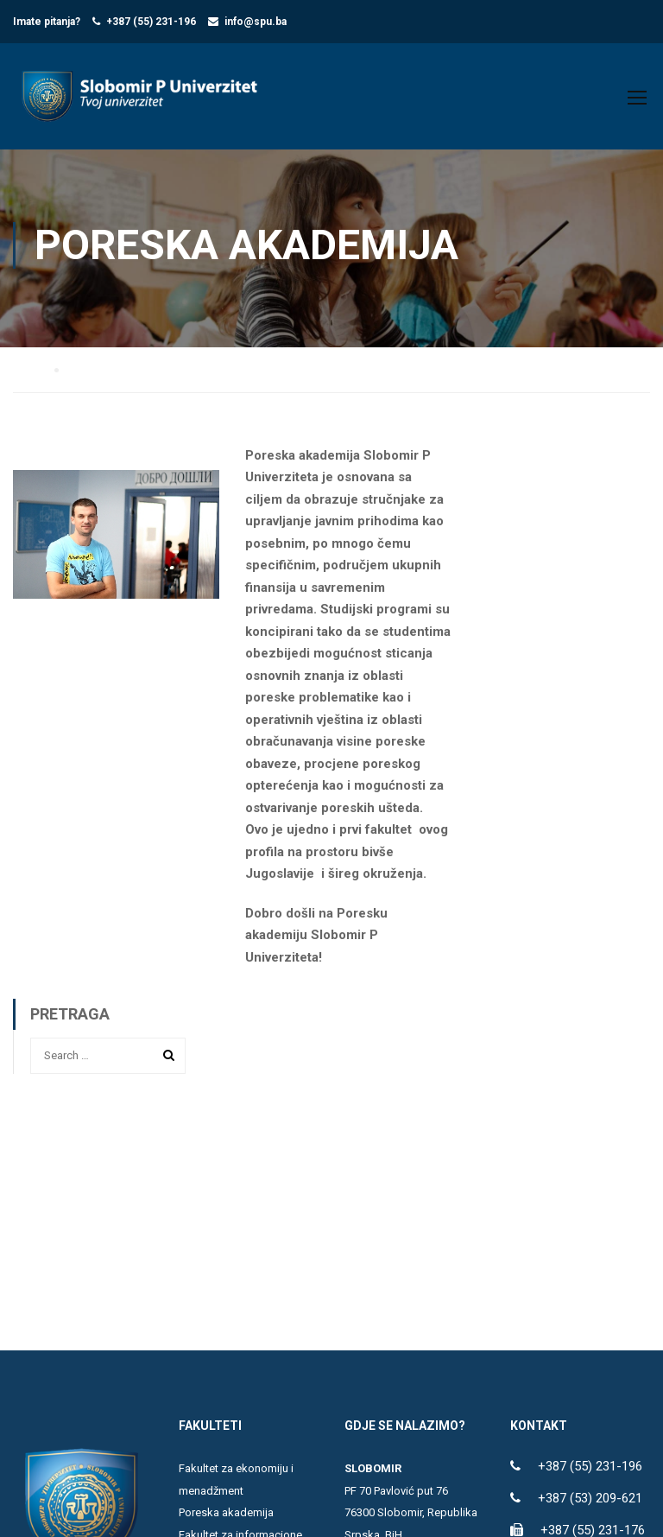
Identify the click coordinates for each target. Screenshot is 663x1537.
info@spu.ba (255, 22)
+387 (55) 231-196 (151, 22)
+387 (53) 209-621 (590, 1504)
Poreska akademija (226, 1518)
